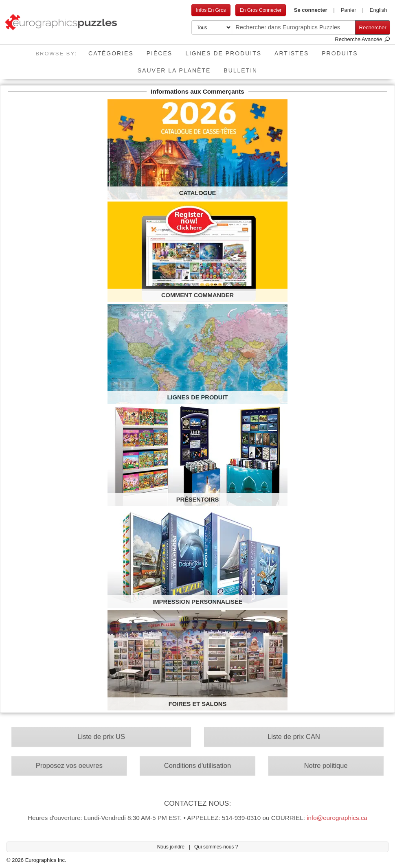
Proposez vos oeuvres (75, 765)
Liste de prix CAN (289, 738)
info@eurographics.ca (331, 815)
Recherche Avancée (362, 39)
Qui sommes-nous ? (216, 847)
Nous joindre (171, 847)
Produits (340, 53)
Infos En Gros (211, 10)
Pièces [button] (159, 53)
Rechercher (372, 27)
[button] (314, 10)
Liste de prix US (106, 738)
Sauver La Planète (174, 70)
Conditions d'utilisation (198, 765)
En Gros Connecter (261, 10)
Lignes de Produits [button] (223, 53)
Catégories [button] (111, 53)
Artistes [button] (291, 53)
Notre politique (320, 765)
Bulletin (240, 70)
